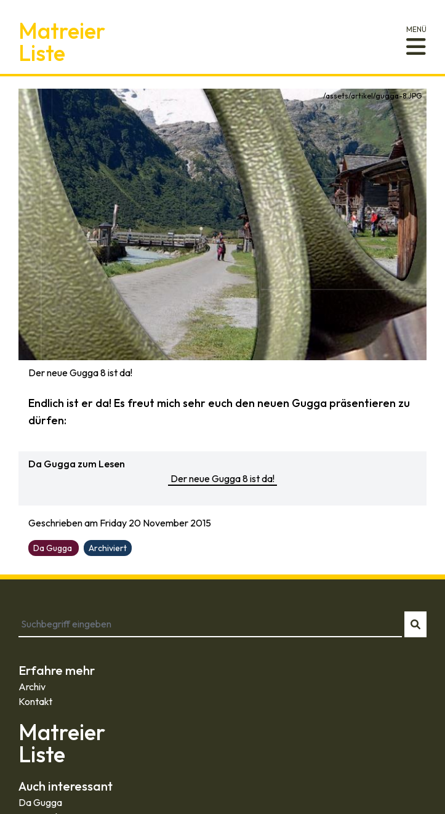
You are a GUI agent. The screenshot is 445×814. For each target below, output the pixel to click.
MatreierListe (61, 41)
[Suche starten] (415, 624)
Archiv (32, 686)
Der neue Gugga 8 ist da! (222, 478)
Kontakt (35, 701)
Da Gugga (40, 802)
